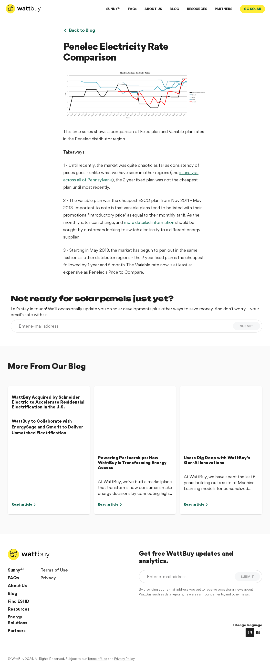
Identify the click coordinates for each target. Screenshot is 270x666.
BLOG (174, 9)
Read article (24, 504)
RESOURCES (197, 9)
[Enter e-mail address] (123, 326)
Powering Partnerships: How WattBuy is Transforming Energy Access (132, 462)
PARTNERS (223, 9)
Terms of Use (54, 569)
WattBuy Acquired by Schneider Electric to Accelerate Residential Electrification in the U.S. (48, 402)
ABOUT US (153, 9)
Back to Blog (79, 30)
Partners (17, 630)
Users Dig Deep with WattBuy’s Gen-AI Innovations (217, 460)
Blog (12, 593)
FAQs (132, 9)
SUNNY (113, 9)
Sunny (16, 569)
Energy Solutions (17, 619)
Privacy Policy (124, 659)
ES (258, 633)
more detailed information (149, 222)
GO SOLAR (252, 9)
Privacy (48, 577)
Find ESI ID (18, 601)
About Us (17, 585)
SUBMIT (246, 326)
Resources (19, 609)
